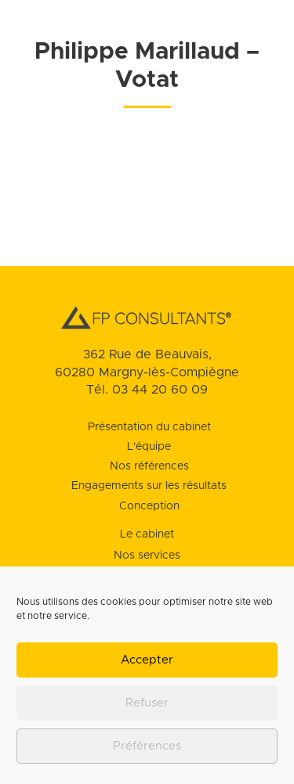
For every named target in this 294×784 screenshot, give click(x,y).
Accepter (147, 660)
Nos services (147, 555)
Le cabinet (147, 534)
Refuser (147, 703)
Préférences (147, 746)
